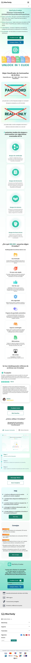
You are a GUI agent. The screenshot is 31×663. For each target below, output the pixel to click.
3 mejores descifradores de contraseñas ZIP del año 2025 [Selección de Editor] (15, 531)
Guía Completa (15, 483)
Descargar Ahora (15, 477)
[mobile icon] (28, 2)
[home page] (6, 2)
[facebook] (21, 635)
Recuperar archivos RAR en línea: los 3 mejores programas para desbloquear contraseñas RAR (14, 546)
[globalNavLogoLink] (4, 6)
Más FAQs (15, 516)
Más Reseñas (15, 413)
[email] (6, 640)
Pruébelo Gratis (15, 38)
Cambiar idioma (6, 619)
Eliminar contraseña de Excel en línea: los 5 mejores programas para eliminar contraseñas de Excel (15, 542)
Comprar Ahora (15, 587)
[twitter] (24, 635)
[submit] (14, 640)
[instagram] (29, 635)
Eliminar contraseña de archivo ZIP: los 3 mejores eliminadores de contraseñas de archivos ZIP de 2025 (15, 550)
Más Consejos (15, 554)
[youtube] (26, 635)
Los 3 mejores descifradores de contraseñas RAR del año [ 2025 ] (15, 536)
